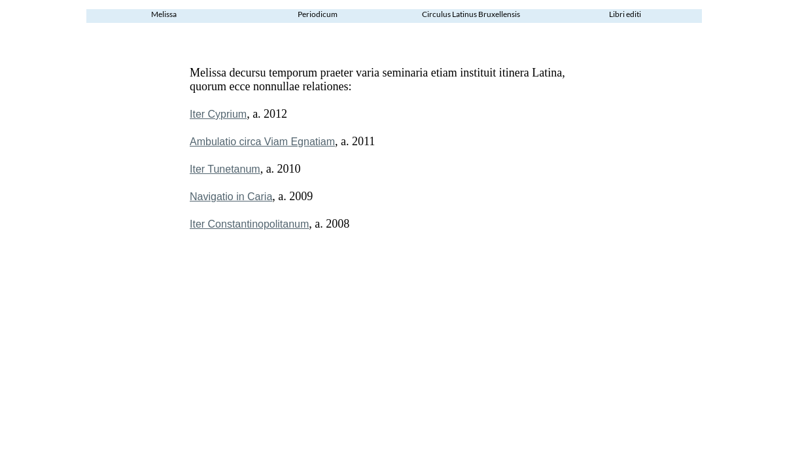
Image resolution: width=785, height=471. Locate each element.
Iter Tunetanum (225, 169)
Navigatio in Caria (231, 196)
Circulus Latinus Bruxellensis (471, 14)
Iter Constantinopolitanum (249, 224)
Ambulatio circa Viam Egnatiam (262, 141)
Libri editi (625, 14)
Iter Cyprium (218, 114)
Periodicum (318, 14)
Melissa (164, 14)
